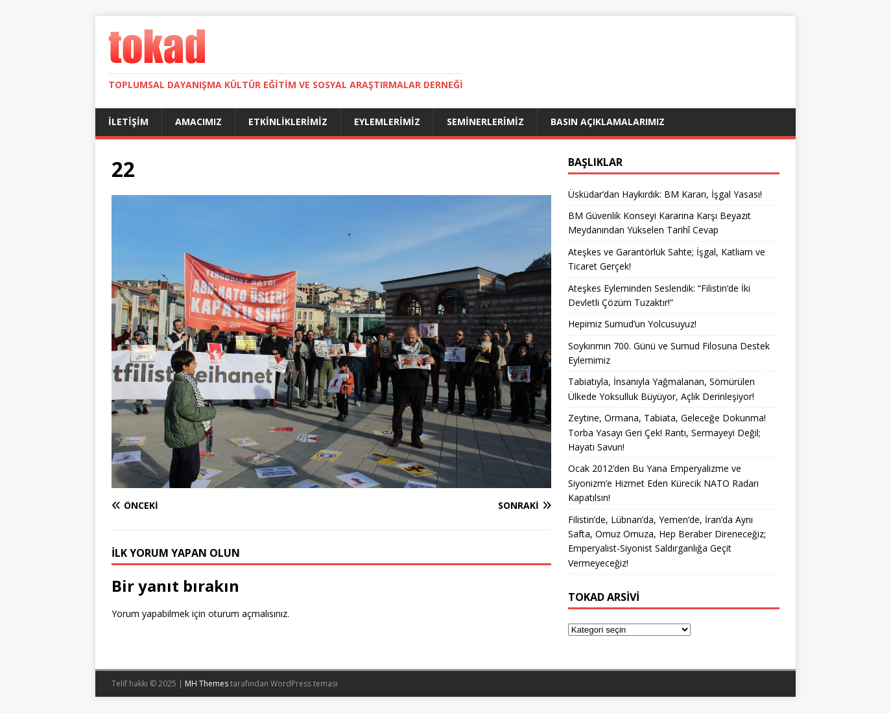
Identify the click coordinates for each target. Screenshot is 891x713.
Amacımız (198, 121)
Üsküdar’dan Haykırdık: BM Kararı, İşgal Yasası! (665, 194)
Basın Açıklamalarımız (608, 121)
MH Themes (206, 683)
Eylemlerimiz (387, 121)
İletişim (128, 121)
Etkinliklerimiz (287, 121)
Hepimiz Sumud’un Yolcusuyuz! (632, 324)
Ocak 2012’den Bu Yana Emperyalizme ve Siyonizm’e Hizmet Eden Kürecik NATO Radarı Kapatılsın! (663, 483)
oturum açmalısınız (247, 613)
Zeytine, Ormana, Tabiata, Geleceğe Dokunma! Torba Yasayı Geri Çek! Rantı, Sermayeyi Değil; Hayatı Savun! (667, 432)
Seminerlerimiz (485, 121)
